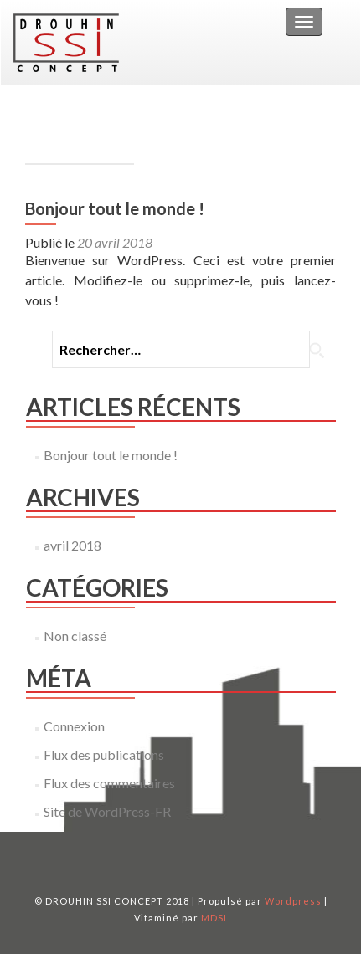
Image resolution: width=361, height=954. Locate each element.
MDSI (214, 917)
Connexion (74, 726)
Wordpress (293, 900)
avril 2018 (72, 545)
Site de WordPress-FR (107, 811)
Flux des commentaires (109, 783)
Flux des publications (104, 754)
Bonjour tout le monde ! (114, 208)
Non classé (75, 636)
